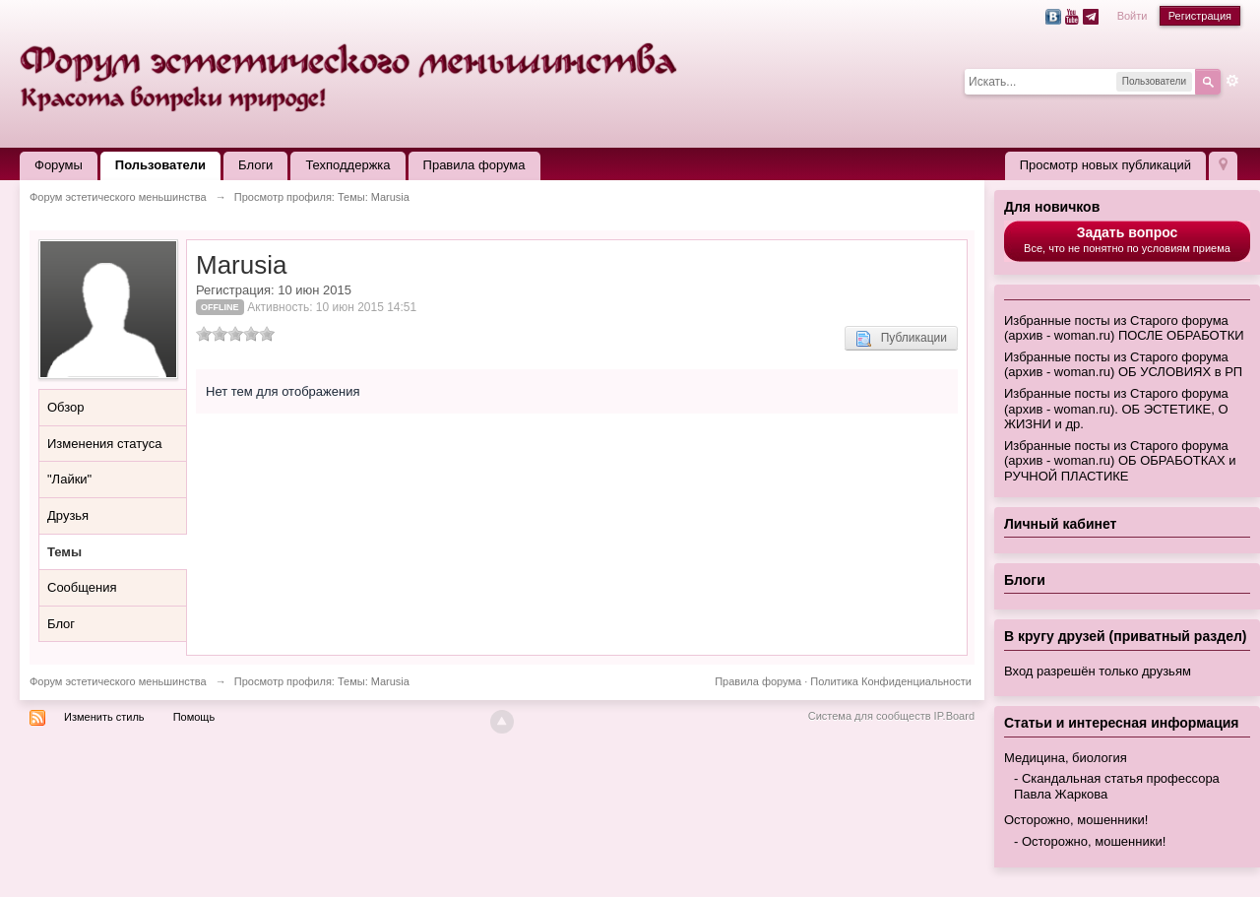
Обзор (66, 407)
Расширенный (1232, 81)
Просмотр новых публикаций (1105, 165)
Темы (64, 552)
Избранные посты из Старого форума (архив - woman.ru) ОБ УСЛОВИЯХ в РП (1123, 365)
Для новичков (1052, 207)
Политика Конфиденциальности (891, 681)
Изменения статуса (104, 443)
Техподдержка (347, 165)
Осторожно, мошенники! (1076, 819)
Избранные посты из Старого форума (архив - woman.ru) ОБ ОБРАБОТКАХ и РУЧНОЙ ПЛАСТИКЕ (1119, 460)
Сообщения (82, 587)
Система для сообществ (869, 716)
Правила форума (474, 165)
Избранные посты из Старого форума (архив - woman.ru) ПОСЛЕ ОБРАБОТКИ (1124, 328)
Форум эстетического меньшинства (118, 681)
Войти (1132, 16)
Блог (61, 623)
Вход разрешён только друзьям (1097, 671)
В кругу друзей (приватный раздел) (1125, 636)
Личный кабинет (1060, 524)
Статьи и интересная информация (1121, 723)
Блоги (255, 165)
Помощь (194, 717)
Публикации (901, 339)
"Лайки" (69, 479)
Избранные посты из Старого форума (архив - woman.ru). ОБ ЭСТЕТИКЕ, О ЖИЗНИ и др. (1116, 408)
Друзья (68, 515)
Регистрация (1199, 16)
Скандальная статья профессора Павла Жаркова (1117, 786)
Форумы (58, 165)
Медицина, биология (1065, 757)
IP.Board (954, 716)
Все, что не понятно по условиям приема (1127, 239)
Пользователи (160, 165)
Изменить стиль (104, 717)
